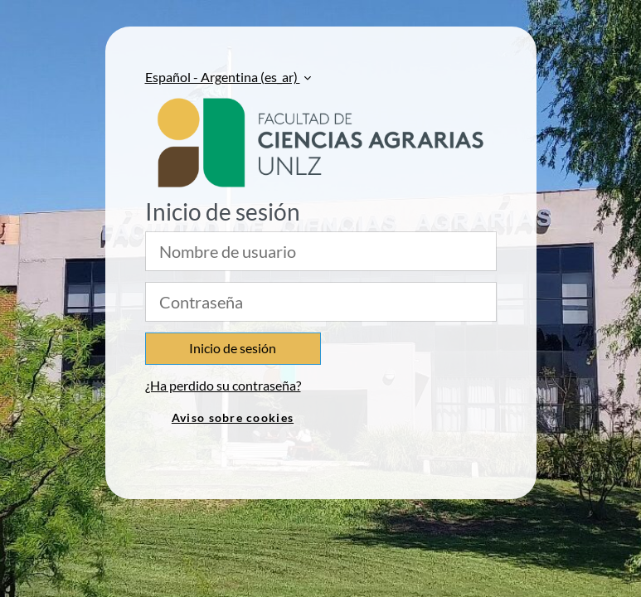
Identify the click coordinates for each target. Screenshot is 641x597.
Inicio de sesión (232, 348)
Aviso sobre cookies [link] (233, 417)
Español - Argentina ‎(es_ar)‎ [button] (222, 77)
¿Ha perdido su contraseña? (223, 385)
